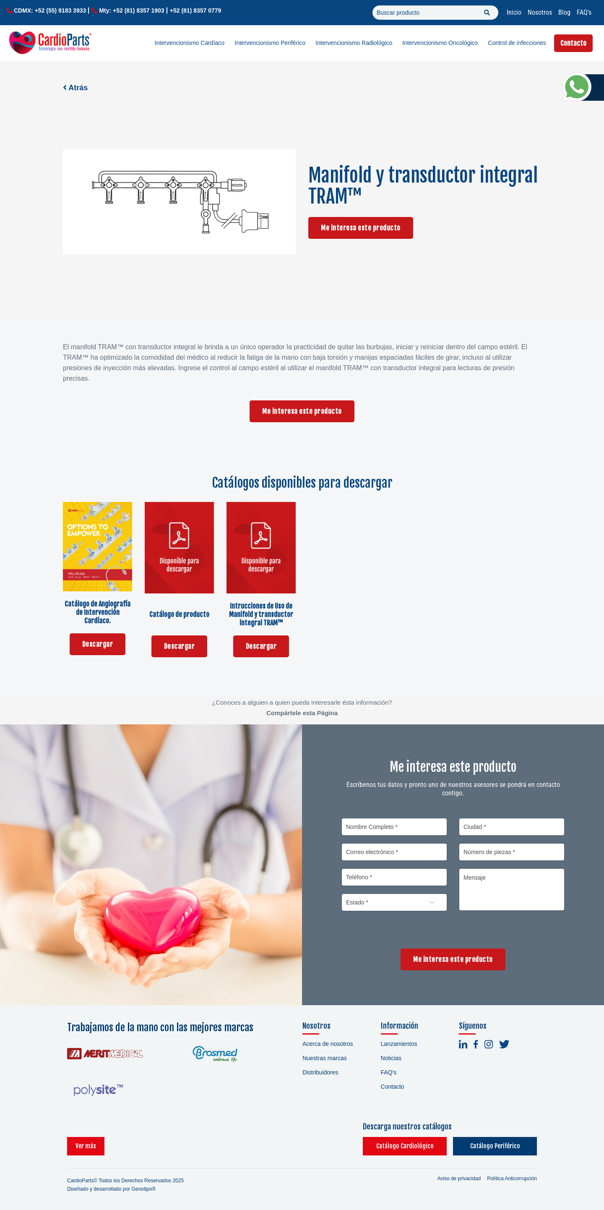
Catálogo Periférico (495, 1146)
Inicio (514, 12)
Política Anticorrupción (512, 1178)
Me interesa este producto (361, 228)
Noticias (391, 1058)
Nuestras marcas (324, 1058)
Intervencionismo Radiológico (353, 42)
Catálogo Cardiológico (405, 1146)
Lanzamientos (399, 1043)
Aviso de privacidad (459, 1178)
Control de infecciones (517, 42)
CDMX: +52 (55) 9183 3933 (50, 10)
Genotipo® (143, 1189)
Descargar (97, 644)
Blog (564, 12)
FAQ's (584, 12)
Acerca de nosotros (327, 1043)
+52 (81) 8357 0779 (195, 10)
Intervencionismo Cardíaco (190, 42)
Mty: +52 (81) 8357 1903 (131, 10)
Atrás (75, 88)
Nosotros (540, 12)
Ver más (86, 1146)
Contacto (573, 43)
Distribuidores (320, 1072)
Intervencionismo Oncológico (440, 42)
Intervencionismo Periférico (269, 42)
